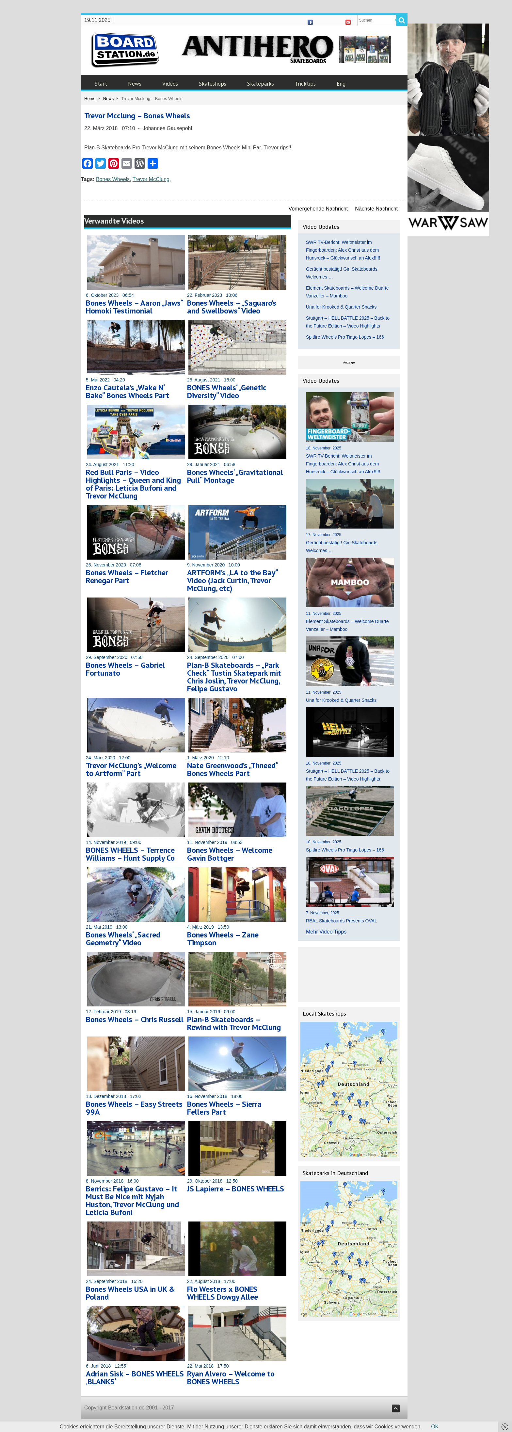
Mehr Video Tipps (326, 932)
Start (101, 83)
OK (435, 1426)
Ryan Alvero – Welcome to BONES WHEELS (231, 1378)
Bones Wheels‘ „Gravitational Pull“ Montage (235, 476)
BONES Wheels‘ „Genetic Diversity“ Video (226, 391)
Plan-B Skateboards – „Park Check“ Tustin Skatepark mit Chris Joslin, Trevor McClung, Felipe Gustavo (234, 677)
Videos (170, 83)
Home (90, 98)
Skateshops (212, 83)
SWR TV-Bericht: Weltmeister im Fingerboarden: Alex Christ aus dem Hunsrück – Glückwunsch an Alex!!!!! (343, 250)
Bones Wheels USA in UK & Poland (130, 1293)
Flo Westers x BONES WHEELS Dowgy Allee (222, 1293)
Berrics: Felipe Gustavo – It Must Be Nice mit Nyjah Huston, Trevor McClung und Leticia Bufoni (132, 1200)
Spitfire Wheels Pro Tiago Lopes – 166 (345, 337)
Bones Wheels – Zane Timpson (223, 939)
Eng (341, 83)
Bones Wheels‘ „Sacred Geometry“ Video (123, 939)
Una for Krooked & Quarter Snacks (341, 307)
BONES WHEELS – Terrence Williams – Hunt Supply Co (130, 854)
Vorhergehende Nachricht (318, 208)
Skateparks (260, 83)
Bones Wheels (113, 179)
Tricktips (305, 83)
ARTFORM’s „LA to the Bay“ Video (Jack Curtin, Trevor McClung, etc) (232, 580)
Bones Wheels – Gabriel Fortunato (125, 669)
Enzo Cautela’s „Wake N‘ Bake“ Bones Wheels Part (127, 391)
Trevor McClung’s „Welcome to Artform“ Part (131, 769)
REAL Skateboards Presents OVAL (341, 920)
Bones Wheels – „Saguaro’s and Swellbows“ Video (231, 307)
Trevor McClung (151, 179)
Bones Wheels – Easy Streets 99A (134, 1108)
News (134, 83)
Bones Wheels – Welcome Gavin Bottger (229, 854)
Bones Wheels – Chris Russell (135, 1019)
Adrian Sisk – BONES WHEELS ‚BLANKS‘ (135, 1378)
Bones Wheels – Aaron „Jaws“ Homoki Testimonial (134, 307)
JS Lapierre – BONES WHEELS (235, 1189)
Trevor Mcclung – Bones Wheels (137, 115)
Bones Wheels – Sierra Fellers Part (224, 1108)
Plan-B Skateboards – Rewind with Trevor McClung (234, 1023)
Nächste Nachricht (376, 208)
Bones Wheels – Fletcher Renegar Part (127, 576)
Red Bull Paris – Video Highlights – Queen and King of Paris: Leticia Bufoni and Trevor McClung (133, 484)
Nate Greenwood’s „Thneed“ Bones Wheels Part (232, 769)
